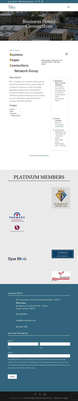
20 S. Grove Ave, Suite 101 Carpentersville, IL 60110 (38, 299)
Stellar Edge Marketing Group (37, 398)
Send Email (59, 126)
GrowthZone (44, 155)
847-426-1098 (21, 326)
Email (10, 352)
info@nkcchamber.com (26, 320)
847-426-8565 (21, 314)
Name (10, 341)
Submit (12, 377)
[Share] (66, 54)
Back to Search (14, 50)
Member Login (61, 398)
